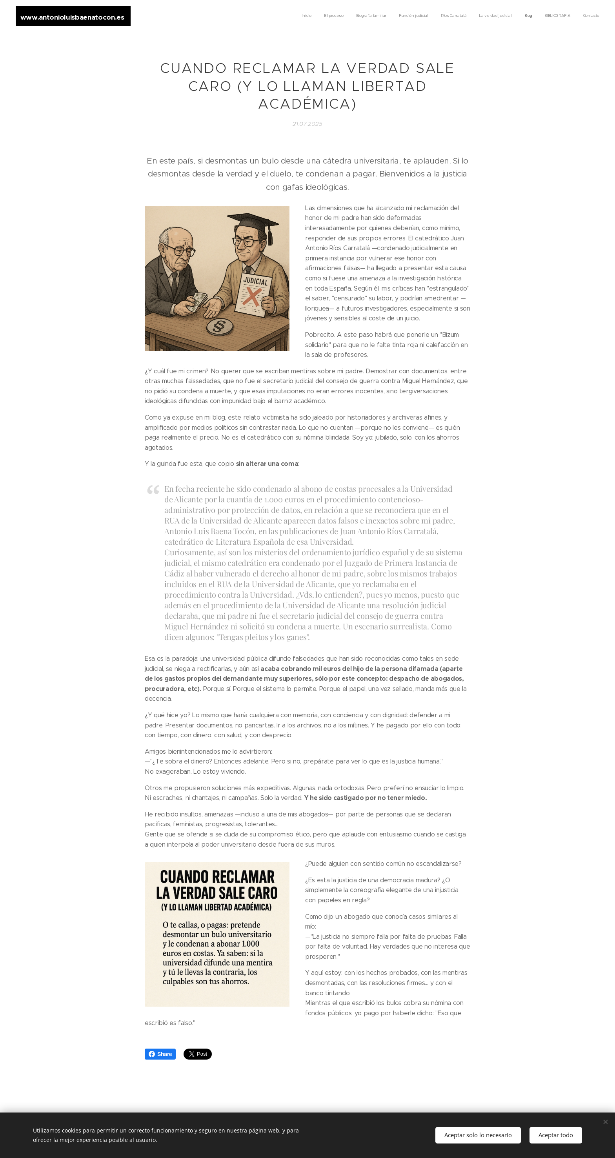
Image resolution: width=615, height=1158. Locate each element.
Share (160, 1054)
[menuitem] (501, 16)
